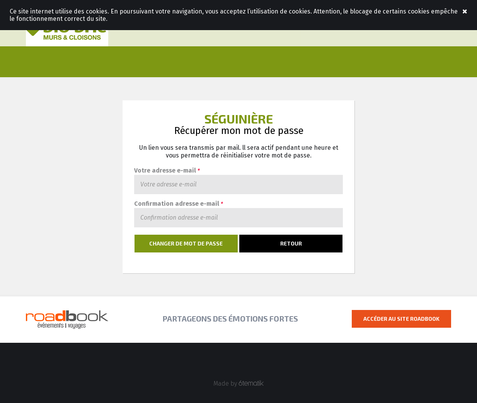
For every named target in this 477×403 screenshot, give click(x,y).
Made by (238, 383)
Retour (291, 243)
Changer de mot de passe (186, 243)
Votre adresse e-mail (166, 171)
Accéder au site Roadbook (401, 318)
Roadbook (67, 30)
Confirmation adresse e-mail (178, 204)
